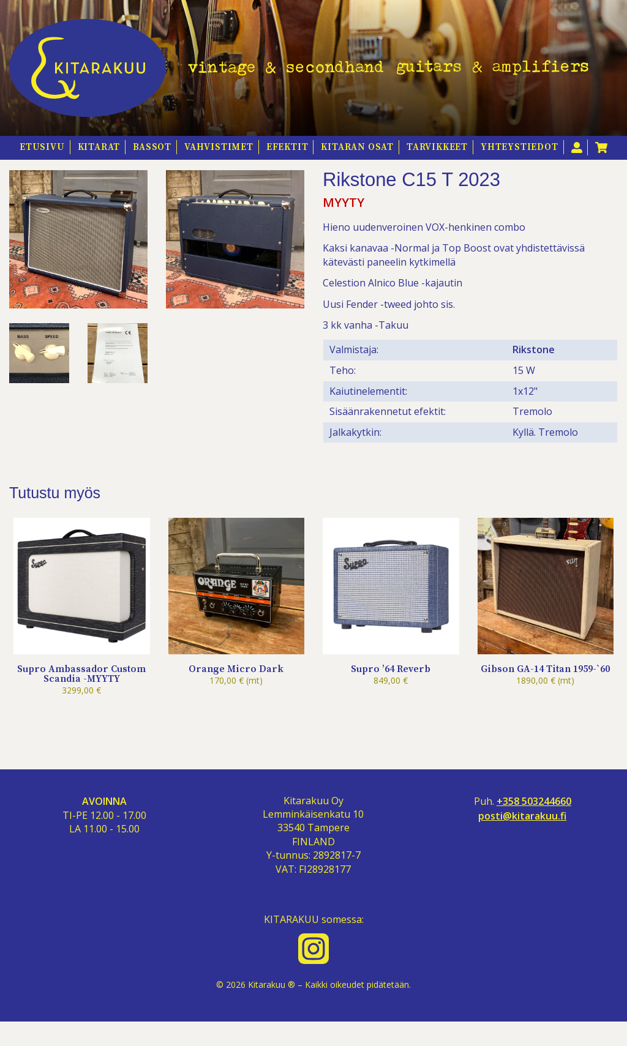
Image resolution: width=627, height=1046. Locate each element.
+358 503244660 (534, 825)
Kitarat (99, 147)
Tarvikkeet (437, 147)
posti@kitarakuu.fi (522, 839)
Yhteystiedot (519, 147)
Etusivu (42, 147)
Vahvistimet (218, 147)
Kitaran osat (357, 147)
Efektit (287, 147)
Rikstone (533, 373)
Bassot (152, 147)
